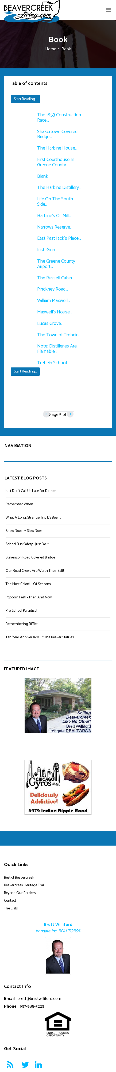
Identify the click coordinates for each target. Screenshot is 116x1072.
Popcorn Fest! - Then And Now (29, 597)
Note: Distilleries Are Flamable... (57, 348)
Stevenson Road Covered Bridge (30, 557)
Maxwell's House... (54, 312)
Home (50, 49)
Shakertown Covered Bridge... (57, 134)
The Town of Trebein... (59, 335)
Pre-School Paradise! (21, 611)
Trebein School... (53, 363)
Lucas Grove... (50, 324)
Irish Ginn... (47, 250)
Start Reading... (25, 99)
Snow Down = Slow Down (25, 531)
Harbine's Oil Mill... (54, 216)
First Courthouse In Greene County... (55, 162)
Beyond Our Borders (20, 893)
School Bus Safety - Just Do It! (27, 544)
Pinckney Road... (52, 289)
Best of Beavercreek (19, 878)
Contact (10, 901)
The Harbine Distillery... (59, 188)
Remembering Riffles (22, 624)
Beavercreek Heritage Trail (24, 885)
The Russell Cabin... (55, 278)
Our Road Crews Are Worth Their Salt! (35, 571)
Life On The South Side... (55, 201)
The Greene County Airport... (56, 264)
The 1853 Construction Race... (59, 117)
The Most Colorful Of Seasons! (28, 584)
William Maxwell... (53, 301)
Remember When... (20, 504)
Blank (42, 176)
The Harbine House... (57, 148)
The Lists (11, 908)
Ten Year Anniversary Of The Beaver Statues (40, 637)
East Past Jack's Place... (59, 238)
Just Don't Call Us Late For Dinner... (31, 491)
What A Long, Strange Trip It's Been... (33, 518)
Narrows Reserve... (54, 227)
